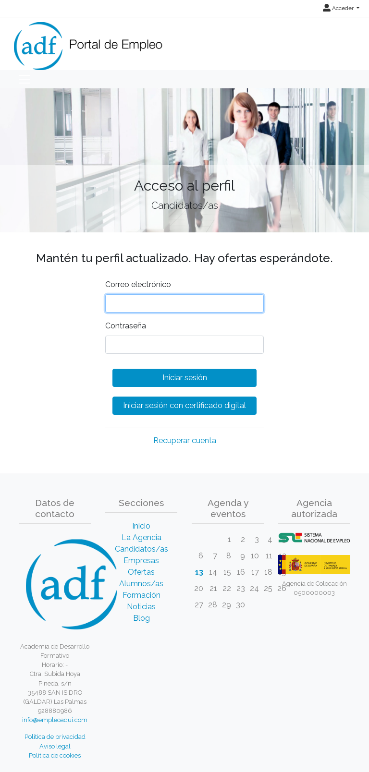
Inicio (141, 526)
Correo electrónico (138, 284)
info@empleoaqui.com (54, 720)
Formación (141, 595)
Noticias (141, 606)
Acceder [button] (339, 8)
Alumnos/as (141, 583)
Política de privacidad (55, 736)
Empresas (141, 560)
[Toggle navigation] (24, 79)
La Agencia (141, 537)
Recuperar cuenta (184, 440)
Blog (141, 618)
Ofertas (141, 572)
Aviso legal (55, 746)
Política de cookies (55, 755)
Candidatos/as (141, 549)
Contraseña (125, 325)
